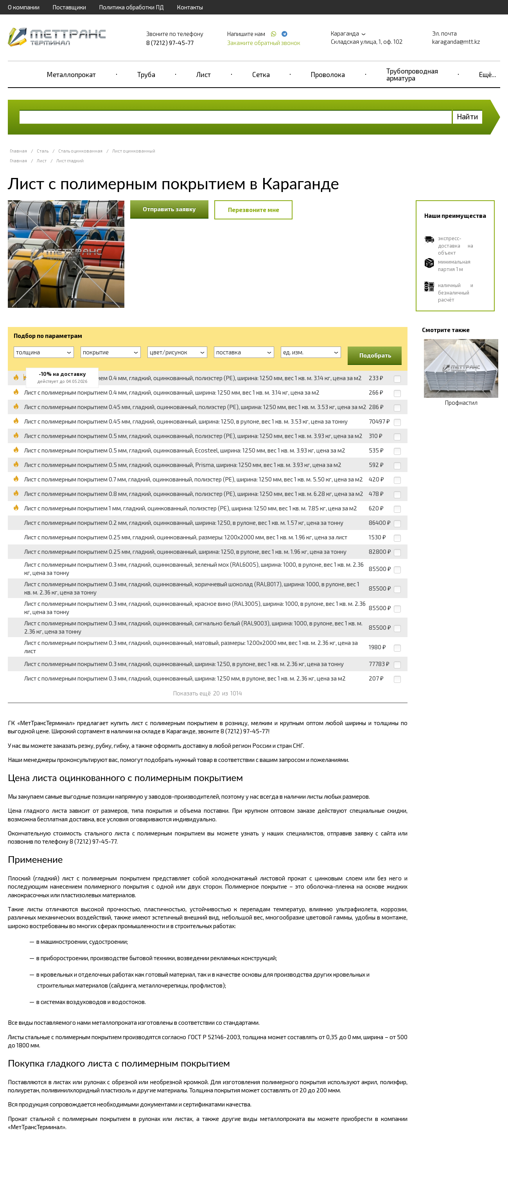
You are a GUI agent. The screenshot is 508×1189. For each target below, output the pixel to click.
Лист (203, 74)
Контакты (190, 7)
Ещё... (487, 74)
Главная (18, 150)
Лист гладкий (70, 160)
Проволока (328, 74)
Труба (146, 74)
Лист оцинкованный (133, 150)
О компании (23, 7)
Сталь (42, 150)
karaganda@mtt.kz (456, 41)
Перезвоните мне (253, 209)
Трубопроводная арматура (412, 74)
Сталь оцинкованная (80, 150)
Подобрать (375, 355)
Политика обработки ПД (131, 7)
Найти (467, 116)
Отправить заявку (169, 208)
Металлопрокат (71, 74)
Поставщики (69, 7)
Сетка (261, 74)
